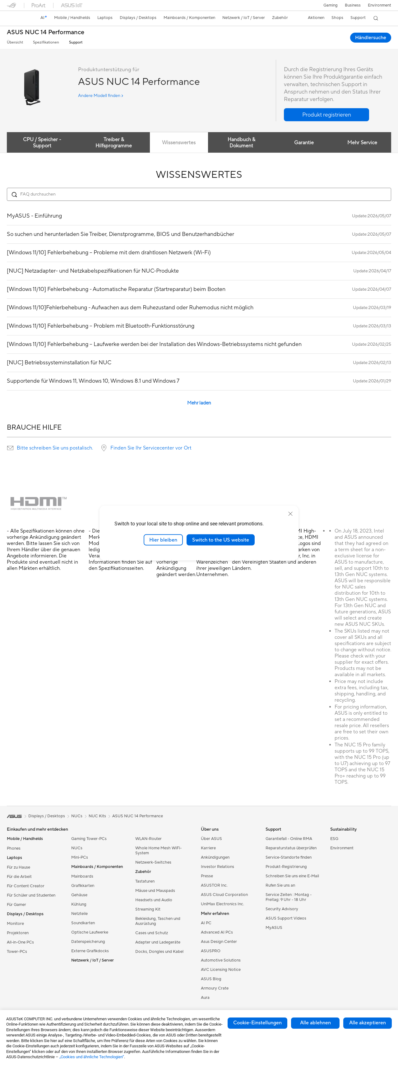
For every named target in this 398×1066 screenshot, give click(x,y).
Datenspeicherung (88, 941)
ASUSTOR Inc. (214, 885)
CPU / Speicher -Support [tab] (42, 142)
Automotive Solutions (221, 960)
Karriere (208, 848)
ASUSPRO (210, 950)
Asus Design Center (219, 941)
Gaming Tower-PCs (89, 838)
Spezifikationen (46, 42)
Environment (379, 5)
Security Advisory (282, 909)
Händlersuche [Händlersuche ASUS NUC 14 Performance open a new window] (370, 38)
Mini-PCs (79, 857)
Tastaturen (145, 881)
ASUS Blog (211, 978)
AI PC (206, 923)
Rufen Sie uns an (280, 885)
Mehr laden (199, 403)
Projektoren (18, 932)
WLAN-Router (148, 838)
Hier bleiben (163, 540)
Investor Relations (217, 866)
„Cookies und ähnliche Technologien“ (91, 1056)
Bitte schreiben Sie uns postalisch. (55, 448)
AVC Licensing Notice (221, 969)
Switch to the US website (220, 540)
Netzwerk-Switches (153, 862)
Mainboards (82, 876)
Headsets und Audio (153, 900)
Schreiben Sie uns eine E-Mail (292, 876)
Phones (14, 848)
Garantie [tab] (303, 143)
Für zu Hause (18, 867)
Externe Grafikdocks (90, 950)
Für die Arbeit (19, 876)
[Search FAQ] (199, 194)
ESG (334, 838)
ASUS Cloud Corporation (224, 894)
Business (352, 5)
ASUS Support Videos (286, 918)
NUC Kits (97, 816)
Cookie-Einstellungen (257, 1023)
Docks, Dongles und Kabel (159, 951)
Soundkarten (83, 923)
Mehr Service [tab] (362, 143)
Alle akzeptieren (367, 1023)
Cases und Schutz (151, 932)
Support (75, 42)
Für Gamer (16, 904)
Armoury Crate (215, 988)
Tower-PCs (17, 951)
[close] (290, 513)
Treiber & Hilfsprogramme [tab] (113, 142)
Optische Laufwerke (89, 932)
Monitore (15, 923)
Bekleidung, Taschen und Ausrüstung (157, 921)
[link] (17, 18)
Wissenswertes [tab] (178, 143)
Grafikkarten (82, 885)
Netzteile (79, 913)
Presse (207, 876)
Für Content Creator (25, 886)
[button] (330, 5)
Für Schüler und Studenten (31, 895)
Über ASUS (211, 838)
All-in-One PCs (20, 942)
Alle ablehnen (315, 1023)
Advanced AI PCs (217, 932)
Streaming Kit (147, 909)
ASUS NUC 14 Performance (45, 32)
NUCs (76, 848)
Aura (205, 997)
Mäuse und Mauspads (155, 890)
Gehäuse (79, 895)
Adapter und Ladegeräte (157, 942)
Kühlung (78, 904)
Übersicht (15, 42)
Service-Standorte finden (289, 857)
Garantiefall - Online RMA (289, 838)
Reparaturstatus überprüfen (291, 848)
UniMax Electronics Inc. (222, 904)
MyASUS (274, 927)
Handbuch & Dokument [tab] (241, 142)
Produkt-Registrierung (286, 866)
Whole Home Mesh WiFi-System (158, 851)
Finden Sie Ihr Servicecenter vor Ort (151, 448)
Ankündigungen (215, 857)
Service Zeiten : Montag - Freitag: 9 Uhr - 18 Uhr (289, 897)
